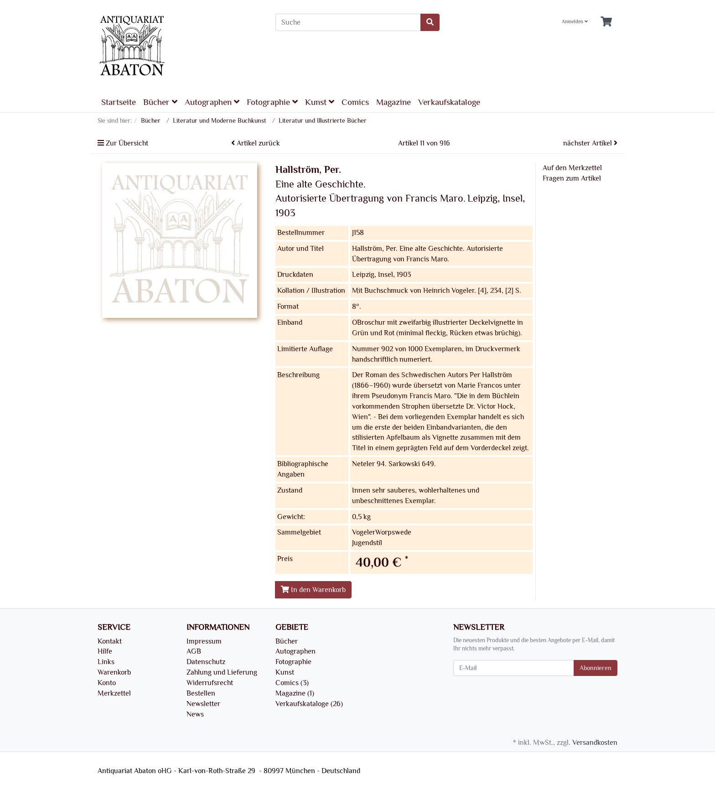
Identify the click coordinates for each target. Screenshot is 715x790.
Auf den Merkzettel (572, 168)
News (195, 714)
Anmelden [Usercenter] (575, 22)
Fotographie (272, 102)
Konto (107, 683)
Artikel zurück (255, 143)
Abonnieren (595, 668)
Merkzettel (114, 693)
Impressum (204, 641)
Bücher (160, 102)
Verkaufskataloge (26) (309, 704)
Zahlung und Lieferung (222, 672)
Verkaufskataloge (449, 102)
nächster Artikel (590, 143)
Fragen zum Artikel (572, 178)
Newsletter (203, 704)
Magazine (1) (294, 693)
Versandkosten (594, 742)
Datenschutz (206, 662)
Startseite (118, 102)
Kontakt (110, 641)
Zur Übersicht (123, 143)
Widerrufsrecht (210, 683)
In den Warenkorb (313, 590)
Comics (355, 102)
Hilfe (105, 651)
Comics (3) (292, 683)
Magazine (393, 102)
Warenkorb (114, 672)
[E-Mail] (513, 668)
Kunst (319, 102)
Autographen (212, 102)
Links (106, 662)
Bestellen (201, 693)
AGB (194, 651)
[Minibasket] (606, 22)
